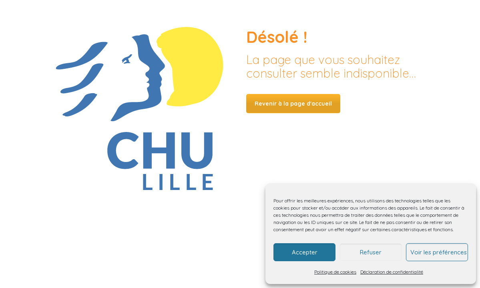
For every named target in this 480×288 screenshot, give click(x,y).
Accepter (304, 252)
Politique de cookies (335, 272)
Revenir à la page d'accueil (293, 103)
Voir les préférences (438, 252)
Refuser (371, 252)
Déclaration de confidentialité (391, 272)
